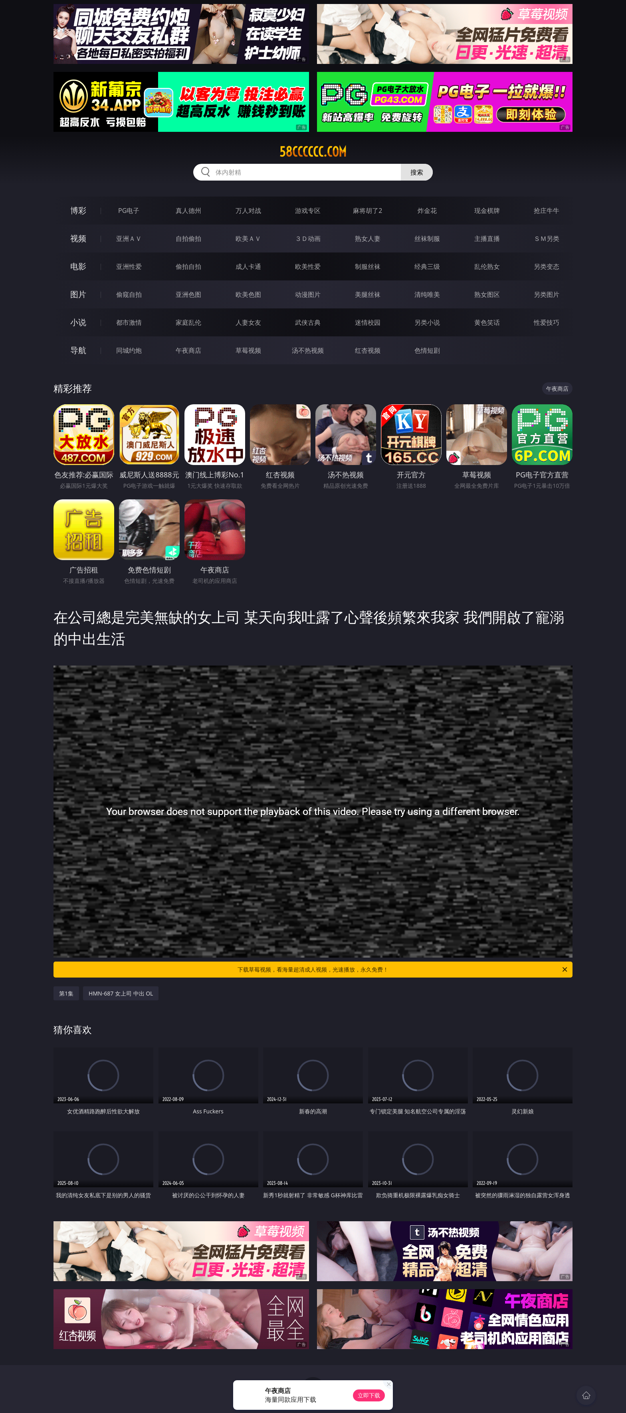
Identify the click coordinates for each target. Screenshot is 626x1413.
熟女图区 (487, 294)
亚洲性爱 (129, 266)
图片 (78, 294)
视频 (78, 238)
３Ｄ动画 (308, 238)
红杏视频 (367, 350)
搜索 (416, 172)
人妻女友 (248, 322)
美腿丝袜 (367, 294)
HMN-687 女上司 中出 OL (121, 993)
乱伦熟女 (487, 266)
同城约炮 (129, 350)
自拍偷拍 (188, 238)
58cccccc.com (313, 152)
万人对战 (248, 210)
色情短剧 (427, 350)
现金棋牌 (487, 210)
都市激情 (129, 322)
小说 (78, 322)
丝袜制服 (427, 238)
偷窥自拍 (129, 294)
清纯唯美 (427, 294)
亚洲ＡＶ (129, 238)
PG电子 (128, 210)
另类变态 (546, 266)
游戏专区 (308, 210)
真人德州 (188, 210)
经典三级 (427, 266)
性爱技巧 (546, 322)
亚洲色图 (188, 294)
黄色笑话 (487, 322)
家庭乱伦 (188, 322)
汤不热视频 (308, 350)
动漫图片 (308, 294)
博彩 (78, 210)
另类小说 (427, 322)
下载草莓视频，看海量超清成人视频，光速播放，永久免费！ (403, 969)
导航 (78, 350)
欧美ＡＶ (248, 238)
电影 (78, 266)
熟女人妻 (367, 238)
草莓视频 (248, 350)
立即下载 (369, 1395)
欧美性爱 (308, 266)
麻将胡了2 (367, 210)
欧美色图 (248, 294)
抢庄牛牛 (546, 210)
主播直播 (487, 238)
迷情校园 (367, 322)
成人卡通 (248, 266)
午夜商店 (188, 350)
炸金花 (427, 210)
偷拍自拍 (188, 266)
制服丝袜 (367, 266)
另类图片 (546, 294)
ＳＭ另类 (546, 238)
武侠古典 (308, 322)
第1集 (66, 993)
